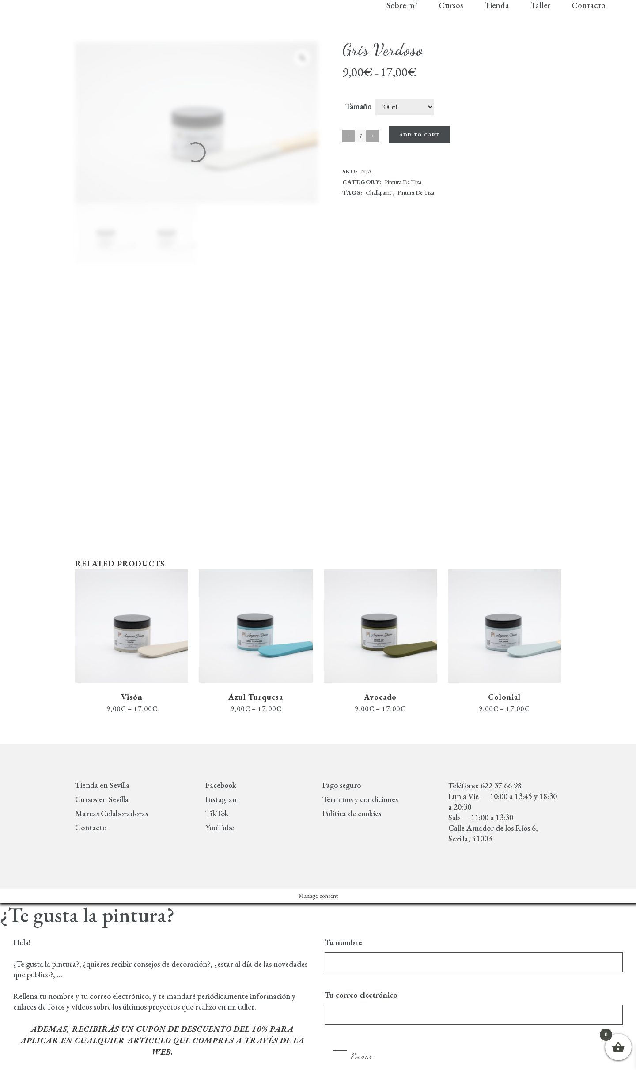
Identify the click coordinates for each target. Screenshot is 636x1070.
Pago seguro (341, 785)
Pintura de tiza (403, 182)
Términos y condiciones (360, 799)
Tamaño (358, 106)
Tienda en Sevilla (102, 785)
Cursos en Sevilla (102, 799)
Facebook (220, 785)
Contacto (90, 828)
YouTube (219, 828)
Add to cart (419, 135)
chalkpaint (378, 192)
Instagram (222, 799)
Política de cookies (351, 813)
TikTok (217, 813)
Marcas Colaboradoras (111, 813)
